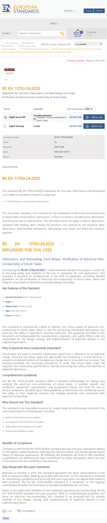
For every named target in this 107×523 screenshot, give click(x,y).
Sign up (99, 11)
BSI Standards (12, 43)
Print (9, 511)
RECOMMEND (29, 511)
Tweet (5, 518)
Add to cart (96, 117)
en (75, 11)
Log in (88, 11)
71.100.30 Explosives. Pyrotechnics (34, 49)
